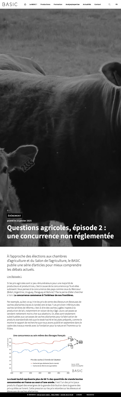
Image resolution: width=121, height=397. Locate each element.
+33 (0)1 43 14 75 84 (66, 395)
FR (116, 4)
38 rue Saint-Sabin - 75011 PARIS (48, 395)
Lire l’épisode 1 (14, 276)
